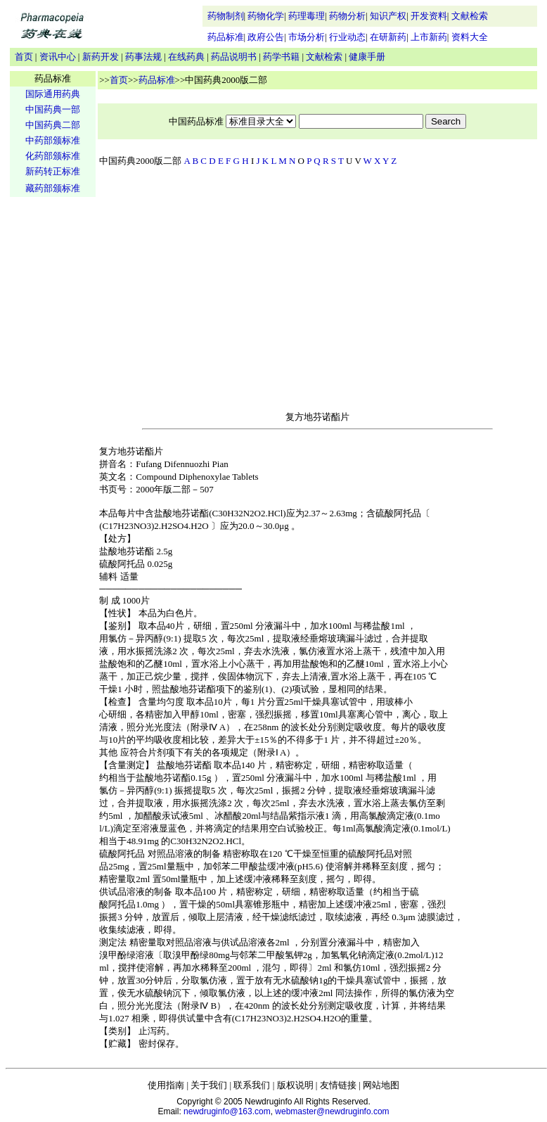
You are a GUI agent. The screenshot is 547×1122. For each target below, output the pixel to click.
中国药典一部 (52, 109)
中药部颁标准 (52, 140)
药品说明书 (234, 56)
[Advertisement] (53, 419)
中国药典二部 (52, 125)
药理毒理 (306, 16)
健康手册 (367, 56)
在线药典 (186, 56)
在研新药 (388, 37)
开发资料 (429, 16)
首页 (24, 56)
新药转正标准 (52, 171)
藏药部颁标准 (52, 188)
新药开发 (100, 56)
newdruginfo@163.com (227, 1111)
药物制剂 (225, 16)
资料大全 (469, 37)
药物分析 (347, 16)
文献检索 (469, 16)
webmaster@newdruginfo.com (332, 1111)
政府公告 (265, 37)
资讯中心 (57, 56)
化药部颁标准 (52, 156)
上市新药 (429, 37)
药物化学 (265, 16)
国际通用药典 (52, 94)
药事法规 (143, 56)
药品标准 (225, 37)
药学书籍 (281, 56)
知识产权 (388, 16)
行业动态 (347, 37)
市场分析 (306, 37)
